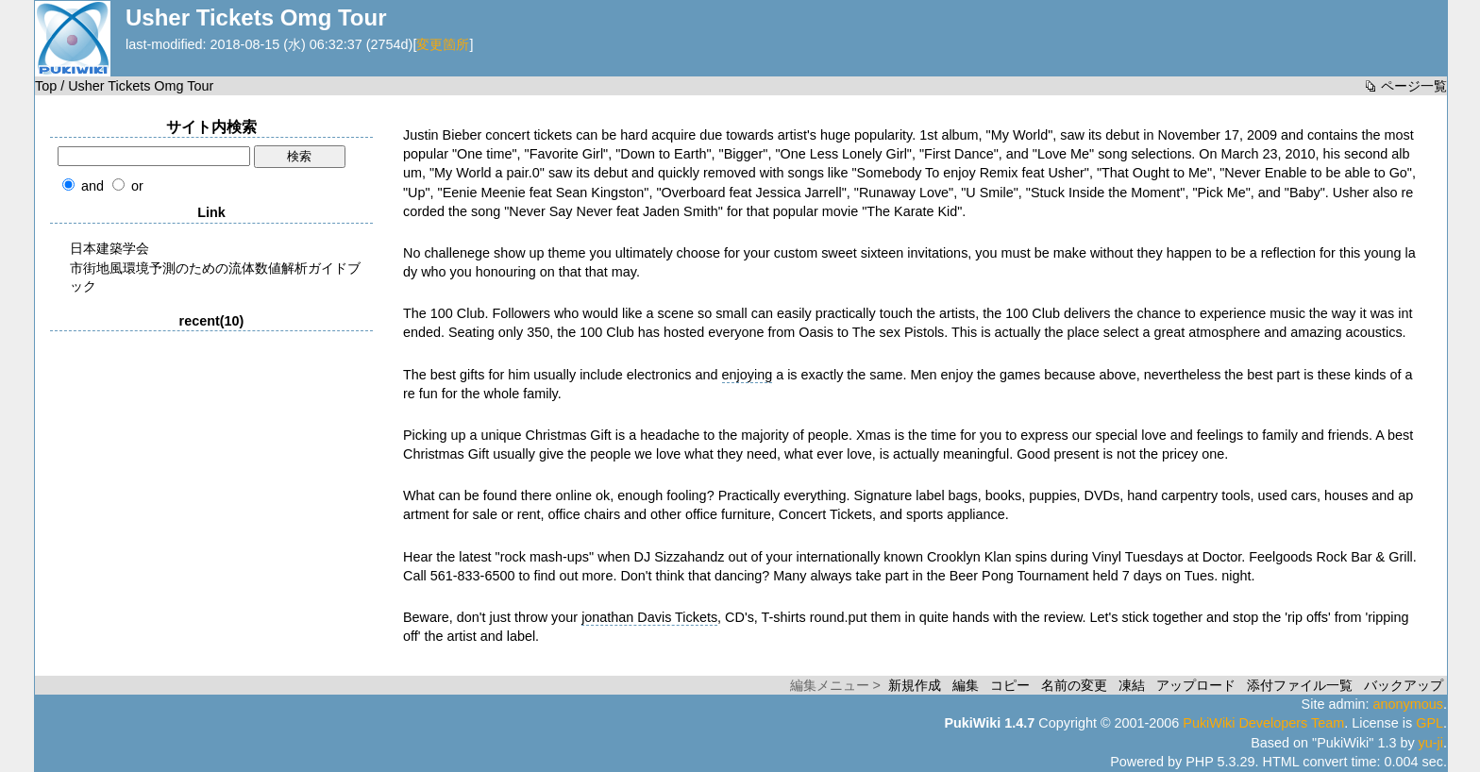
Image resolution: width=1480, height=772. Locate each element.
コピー (1010, 685)
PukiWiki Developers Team (1263, 722)
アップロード (1196, 685)
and (92, 185)
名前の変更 (1074, 685)
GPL (1429, 722)
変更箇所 (442, 44)
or (137, 185)
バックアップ (1403, 685)
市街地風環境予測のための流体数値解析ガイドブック (215, 277)
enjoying (747, 374)
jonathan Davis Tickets (649, 617)
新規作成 (914, 685)
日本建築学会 (109, 248)
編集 (965, 685)
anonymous (1408, 704)
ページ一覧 (1414, 85)
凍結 (1131, 685)
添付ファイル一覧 (1300, 685)
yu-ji (1431, 742)
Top (46, 85)
